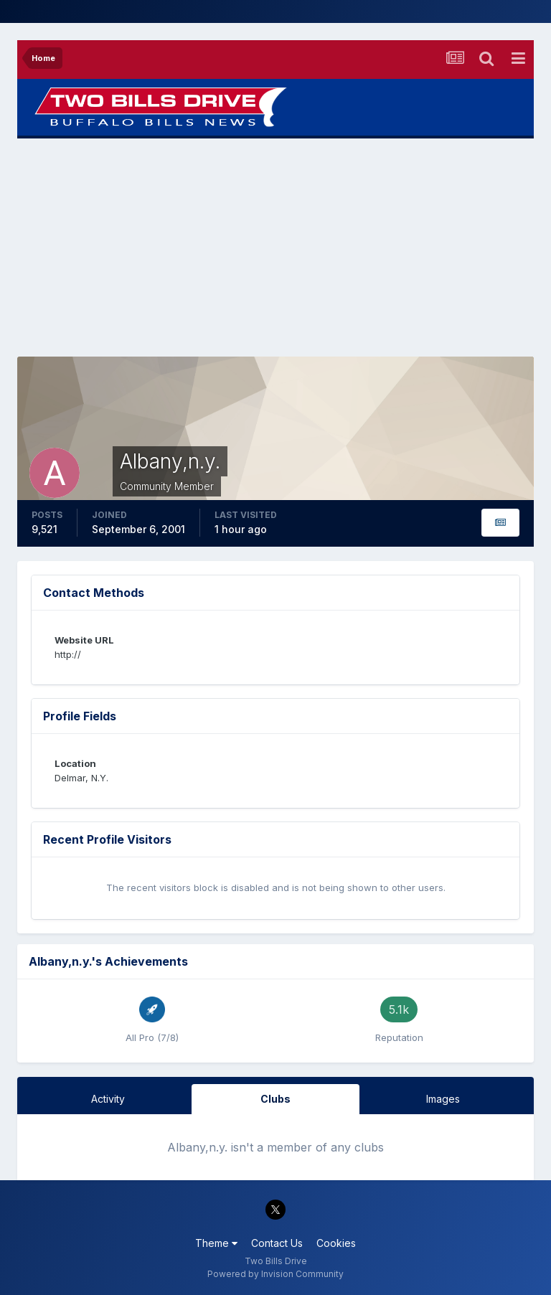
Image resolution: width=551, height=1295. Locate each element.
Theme (216, 1243)
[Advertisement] (275, 247)
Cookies (336, 1243)
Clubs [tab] (275, 1099)
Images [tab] (443, 1099)
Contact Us (277, 1243)
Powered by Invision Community (275, 1273)
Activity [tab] (108, 1099)
